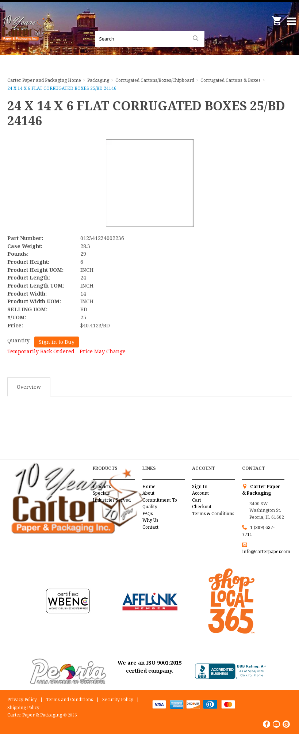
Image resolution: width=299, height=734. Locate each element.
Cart (196, 500)
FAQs (147, 513)
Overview (29, 386)
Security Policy (117, 699)
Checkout (201, 506)
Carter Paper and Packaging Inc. (25, 36)
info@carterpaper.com (266, 551)
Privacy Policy (22, 699)
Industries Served (112, 500)
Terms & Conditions (213, 513)
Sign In (199, 486)
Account (200, 493)
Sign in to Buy (56, 341)
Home (149, 486)
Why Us (150, 520)
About (148, 493)
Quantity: (19, 340)
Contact (150, 527)
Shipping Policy (23, 707)
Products (102, 486)
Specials (101, 493)
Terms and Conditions (69, 699)
